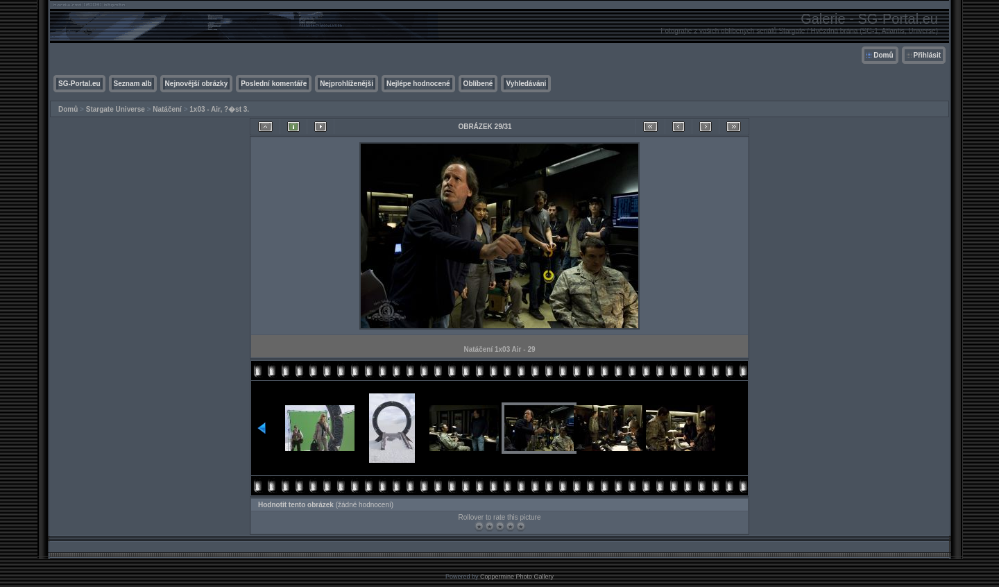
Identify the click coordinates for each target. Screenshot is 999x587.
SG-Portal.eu (79, 83)
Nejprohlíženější (346, 83)
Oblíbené (478, 83)
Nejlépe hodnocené (418, 83)
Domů (883, 55)
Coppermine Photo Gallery (517, 576)
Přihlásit (927, 55)
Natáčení (167, 109)
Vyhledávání (526, 83)
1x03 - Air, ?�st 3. (219, 109)
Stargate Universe (115, 109)
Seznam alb (133, 83)
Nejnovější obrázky (196, 83)
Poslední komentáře (274, 83)
